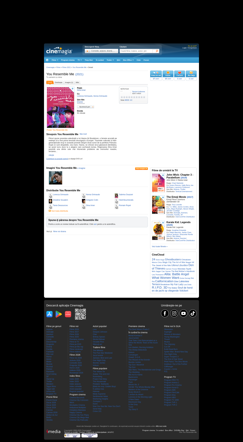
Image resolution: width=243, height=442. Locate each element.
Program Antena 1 (171, 382)
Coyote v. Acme (170, 369)
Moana (167, 342)
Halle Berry (186, 185)
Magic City (167, 262)
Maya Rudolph (176, 209)
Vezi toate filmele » (160, 246)
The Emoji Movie (176, 197)
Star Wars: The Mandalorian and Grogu (144, 370)
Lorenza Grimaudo (60, 194)
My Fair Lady (176, 284)
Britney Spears (99, 337)
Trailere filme (99, 347)
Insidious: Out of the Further (175, 364)
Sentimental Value (100, 396)
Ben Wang (176, 236)
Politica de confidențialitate (96, 432)
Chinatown (186, 259)
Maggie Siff (190, 262)
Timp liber (89, 60)
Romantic (50, 371)
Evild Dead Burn (171, 349)
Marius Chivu (157, 262)
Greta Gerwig (185, 278)
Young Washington (172, 337)
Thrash (167, 339)
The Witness (98, 350)
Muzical (49, 367)
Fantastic (50, 352)
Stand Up (50, 379)
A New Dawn (133, 399)
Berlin (48, 417)
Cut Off (167, 347)
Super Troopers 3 (171, 357)
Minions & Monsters (172, 334)
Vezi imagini (140, 168)
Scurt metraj (51, 374)
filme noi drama (59, 231)
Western (49, 384)
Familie (177, 215)
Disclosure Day (134, 402)
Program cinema (68, 60)
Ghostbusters (173, 259)
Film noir (49, 354)
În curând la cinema (137, 332)
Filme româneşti (76, 349)
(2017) (190, 197)
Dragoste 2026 (76, 365)
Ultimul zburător (179, 265)
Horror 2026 (75, 368)
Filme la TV (74, 342)
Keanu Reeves (175, 185)
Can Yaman (166, 271)
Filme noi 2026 (76, 358)
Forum (146, 60)
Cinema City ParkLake (79, 420)
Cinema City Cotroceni (79, 400)
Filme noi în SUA (172, 326)
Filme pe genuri (53, 326)
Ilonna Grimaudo (93, 194)
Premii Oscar (51, 400)
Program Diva (169, 395)
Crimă (48, 339)
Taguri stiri (50, 389)
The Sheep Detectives (137, 350)
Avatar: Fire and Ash (101, 374)
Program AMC (170, 390)
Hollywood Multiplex (78, 407)
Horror (49, 357)
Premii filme (52, 397)
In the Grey (133, 404)
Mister (48, 362)
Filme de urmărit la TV (165, 170)
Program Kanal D (171, 387)
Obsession (168, 329)
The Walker (172, 288)
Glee (176, 281)
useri (156, 79)
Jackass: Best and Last (102, 358)
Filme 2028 (74, 329)
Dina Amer (90, 205)
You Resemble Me (60, 74)
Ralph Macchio (175, 232)
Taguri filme (51, 386)
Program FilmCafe (171, 392)
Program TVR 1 (170, 402)
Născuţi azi (97, 344)
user (179, 79)
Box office (168, 430)
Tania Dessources (60, 205)
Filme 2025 (74, 337)
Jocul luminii (98, 355)
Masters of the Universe (138, 389)
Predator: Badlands (101, 384)
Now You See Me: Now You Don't (106, 406)
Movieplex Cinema (77, 405)
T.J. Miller (173, 207)
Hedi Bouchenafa (126, 200)
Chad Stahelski (177, 183)
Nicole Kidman (99, 339)
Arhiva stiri (50, 391)
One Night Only (99, 360)
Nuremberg (97, 376)
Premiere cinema (77, 339)
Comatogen (133, 355)
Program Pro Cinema (173, 385)
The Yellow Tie (99, 371)
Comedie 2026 (76, 363)
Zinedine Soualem (60, 200)
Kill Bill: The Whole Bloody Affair (141, 387)
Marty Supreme (99, 394)
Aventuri (184, 213)
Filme (58, 67)
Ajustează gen (84, 107)
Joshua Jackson (172, 234)
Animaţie (177, 213)
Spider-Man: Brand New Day (176, 352)
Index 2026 (74, 379)
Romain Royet (125, 205)
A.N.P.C (111, 432)
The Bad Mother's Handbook (183, 271)
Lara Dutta (187, 284)
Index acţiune (75, 384)
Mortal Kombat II (135, 335)
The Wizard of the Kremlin (139, 360)
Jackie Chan (186, 232)
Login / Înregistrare (189, 48)
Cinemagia (50, 67)
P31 (165, 371)
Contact (82, 432)
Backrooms (133, 377)
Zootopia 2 (97, 401)
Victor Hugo (160, 260)
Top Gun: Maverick (136, 365)
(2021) (79, 74)
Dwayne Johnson (100, 332)
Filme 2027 (74, 332)
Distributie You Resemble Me (63, 190)
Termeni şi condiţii (71, 432)
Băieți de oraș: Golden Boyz (104, 386)
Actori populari (76, 389)
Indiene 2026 (75, 370)
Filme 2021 (66, 67)
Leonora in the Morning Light (140, 397)
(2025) (169, 225)
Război (49, 369)
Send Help (97, 409)
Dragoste (50, 344)
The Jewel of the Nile (161, 265)
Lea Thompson (158, 275)
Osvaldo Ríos (98, 342)
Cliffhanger (168, 367)
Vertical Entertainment (184, 191)
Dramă (49, 347)
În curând (100, 60)
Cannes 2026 (51, 412)
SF (182, 215)
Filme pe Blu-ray (76, 347)
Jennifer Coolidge (173, 211)
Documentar (51, 342)
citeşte (51, 155)
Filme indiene (75, 352)
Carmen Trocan (171, 269)
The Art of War (178, 262)
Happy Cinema (76, 412)
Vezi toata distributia (59, 211)
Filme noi (74, 326)
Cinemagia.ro (59, 50)
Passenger (132, 380)
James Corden (183, 207)
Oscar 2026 (51, 403)
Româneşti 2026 (76, 373)
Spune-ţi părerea (138, 91)
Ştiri (118, 60)
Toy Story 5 (133, 409)
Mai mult (83, 134)
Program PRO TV (171, 380)
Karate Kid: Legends (178, 222)
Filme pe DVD (75, 344)
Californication (164, 281)
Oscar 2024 (51, 407)
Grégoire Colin (92, 200)
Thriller (183, 189)
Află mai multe (161, 426)
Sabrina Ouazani (126, 194)
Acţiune (176, 189)
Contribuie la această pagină (57, 159)
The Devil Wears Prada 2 (138, 329)
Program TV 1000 (171, 400)
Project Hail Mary (100, 379)
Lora (95, 329)
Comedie (169, 215)
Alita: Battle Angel (176, 274)
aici (95, 224)
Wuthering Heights (100, 399)
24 (153, 259)
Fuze (130, 382)
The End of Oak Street (173, 359)
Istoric (48, 359)
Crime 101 (97, 411)
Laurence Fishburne (182, 187)
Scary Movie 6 (134, 392)
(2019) (184, 177)
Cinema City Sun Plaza (79, 415)
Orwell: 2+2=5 (134, 357)
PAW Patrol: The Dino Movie (176, 362)
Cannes (49, 410)
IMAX (72, 403)
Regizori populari (77, 391)
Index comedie (76, 386)
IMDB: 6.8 (128, 100)
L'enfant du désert (135, 394)
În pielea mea (98, 389)
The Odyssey (169, 344)
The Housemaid (99, 381)
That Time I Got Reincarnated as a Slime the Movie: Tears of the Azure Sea (143, 342)
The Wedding (133, 372)
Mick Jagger (156, 271)
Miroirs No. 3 (133, 385)
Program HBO (170, 397)
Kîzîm (95, 404)
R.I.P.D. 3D (159, 287)
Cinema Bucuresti (77, 398)
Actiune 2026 (75, 360)
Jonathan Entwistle (179, 230)
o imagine (81, 168)
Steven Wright (188, 209)
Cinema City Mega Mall (79, 417)
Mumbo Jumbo (99, 363)
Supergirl (168, 332)
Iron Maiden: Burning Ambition (140, 347)
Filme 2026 (74, 334)
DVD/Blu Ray (179, 430)
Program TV (51, 394)
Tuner (130, 407)
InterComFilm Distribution (185, 217)
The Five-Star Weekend (103, 353)
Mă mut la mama (135, 375)
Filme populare (100, 368)
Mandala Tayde (184, 269)
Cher (95, 334)
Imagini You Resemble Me (61, 168)
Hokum (96, 365)
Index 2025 (74, 381)
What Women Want (165, 277)
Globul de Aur (52, 415)
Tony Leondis (177, 205)
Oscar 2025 (51, 405)
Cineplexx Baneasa (78, 410)
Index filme (75, 376)
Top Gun (131, 367)
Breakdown (165, 284)
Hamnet (96, 391)
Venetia (49, 420)
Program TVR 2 (170, 405)
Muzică (49, 364)
